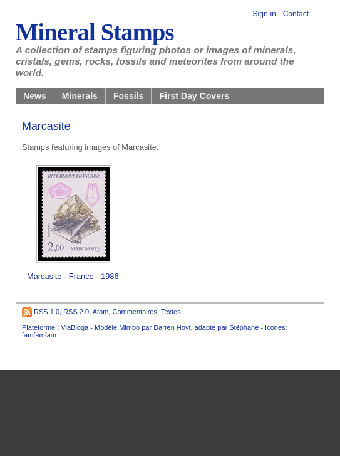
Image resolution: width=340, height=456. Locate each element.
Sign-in (264, 13)
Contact (296, 13)
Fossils (128, 96)
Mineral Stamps (95, 32)
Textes (171, 311)
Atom (101, 311)
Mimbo (129, 327)
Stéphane (244, 327)
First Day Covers (194, 96)
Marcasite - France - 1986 (73, 276)
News (34, 96)
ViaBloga (74, 327)
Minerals (80, 96)
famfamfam (39, 335)
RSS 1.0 (46, 311)
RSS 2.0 (76, 311)
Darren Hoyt (171, 327)
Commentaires (134, 311)
